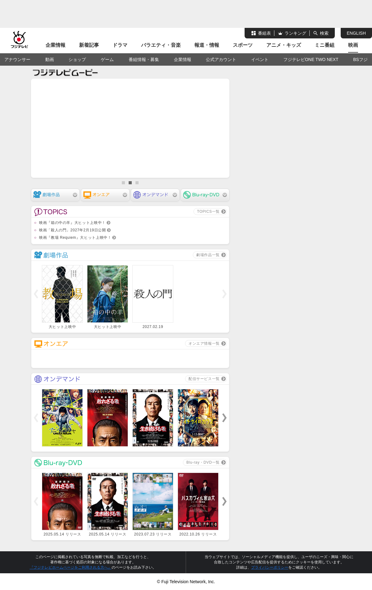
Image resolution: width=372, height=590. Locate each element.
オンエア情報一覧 (204, 343)
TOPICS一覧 (208, 211)
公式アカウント (221, 59)
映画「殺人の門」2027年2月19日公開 (72, 230)
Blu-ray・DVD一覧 (203, 462)
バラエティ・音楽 (161, 45)
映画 (353, 45)
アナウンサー (17, 59)
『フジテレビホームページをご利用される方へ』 (71, 567)
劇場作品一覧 (208, 255)
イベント (259, 59)
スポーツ (243, 45)
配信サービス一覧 (204, 379)
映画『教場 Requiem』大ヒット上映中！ (75, 237)
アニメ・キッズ (283, 45)
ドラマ (120, 45)
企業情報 (55, 45)
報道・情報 (206, 45)
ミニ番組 (324, 45)
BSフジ (360, 59)
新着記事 (89, 45)
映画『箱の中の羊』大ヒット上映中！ (72, 223)
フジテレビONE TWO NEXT (311, 59)
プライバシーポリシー (269, 567)
